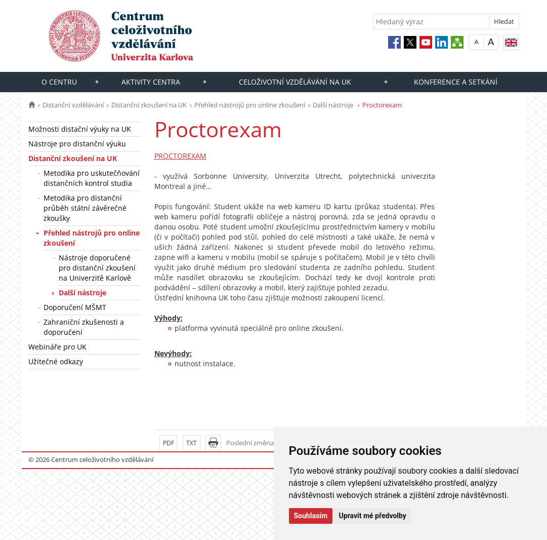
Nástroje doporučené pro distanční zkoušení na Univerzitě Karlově (97, 268)
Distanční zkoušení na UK (149, 104)
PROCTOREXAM (180, 156)
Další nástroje (334, 104)
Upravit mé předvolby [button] (372, 516)
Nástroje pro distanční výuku (77, 143)
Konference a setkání (455, 82)
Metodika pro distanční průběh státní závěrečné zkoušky (85, 208)
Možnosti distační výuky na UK (79, 129)
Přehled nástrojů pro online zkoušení (249, 104)
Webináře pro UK (57, 347)
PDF (168, 443)
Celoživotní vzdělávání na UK (295, 82)
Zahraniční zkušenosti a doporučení (84, 327)
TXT (191, 443)
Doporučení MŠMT (75, 307)
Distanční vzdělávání (73, 104)
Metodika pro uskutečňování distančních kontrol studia (92, 178)
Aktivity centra (150, 82)
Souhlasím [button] (311, 516)
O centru (59, 82)
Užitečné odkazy (55, 361)
